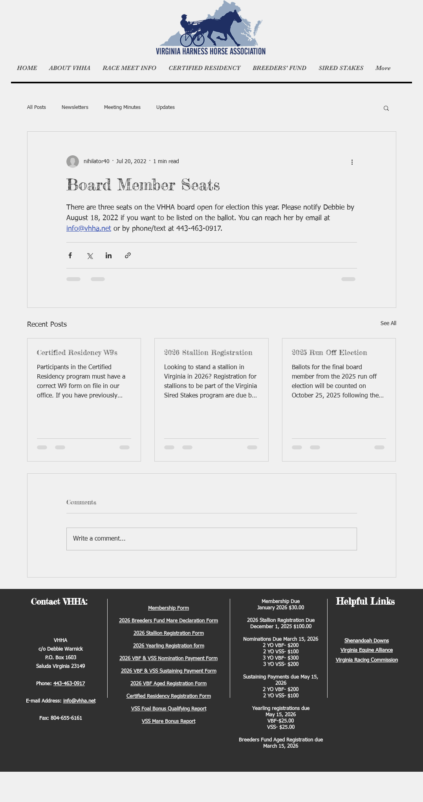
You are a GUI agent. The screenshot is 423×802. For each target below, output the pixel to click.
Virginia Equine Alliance (367, 650)
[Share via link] (128, 255)
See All (388, 323)
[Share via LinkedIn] (108, 255)
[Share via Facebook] (70, 255)
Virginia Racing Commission (367, 660)
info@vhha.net (79, 701)
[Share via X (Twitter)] (89, 255)
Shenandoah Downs (366, 641)
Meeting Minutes (122, 107)
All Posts (36, 107)
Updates (165, 107)
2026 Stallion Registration (208, 352)
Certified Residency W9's (77, 352)
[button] (386, 108)
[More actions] (352, 161)
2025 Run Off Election (329, 352)
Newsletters (75, 107)
